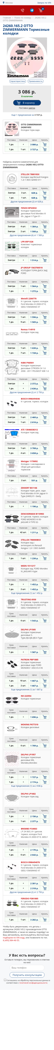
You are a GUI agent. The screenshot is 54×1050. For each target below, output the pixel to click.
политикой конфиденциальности (33, 983)
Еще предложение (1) (27, 593)
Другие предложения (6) (27, 235)
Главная (7, 17)
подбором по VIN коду (14, 937)
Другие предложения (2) (27, 201)
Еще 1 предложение (27, 115)
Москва (9, 2)
